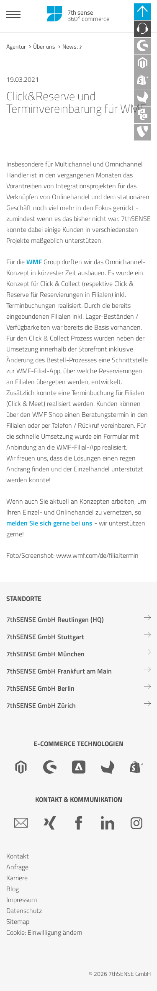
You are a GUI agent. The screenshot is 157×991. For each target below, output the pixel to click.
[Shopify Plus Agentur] (142, 80)
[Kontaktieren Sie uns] (142, 29)
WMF (35, 262)
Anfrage (17, 867)
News (69, 46)
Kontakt (17, 856)
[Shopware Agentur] (142, 46)
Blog (12, 889)
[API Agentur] (142, 115)
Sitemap (17, 921)
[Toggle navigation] (13, 15)
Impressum (21, 900)
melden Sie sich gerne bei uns (49, 523)
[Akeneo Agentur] (142, 97)
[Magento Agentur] (142, 63)
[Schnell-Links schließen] (142, 11)
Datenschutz (24, 910)
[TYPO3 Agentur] (142, 132)
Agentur (16, 46)
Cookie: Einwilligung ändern (44, 932)
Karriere (17, 878)
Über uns (44, 46)
